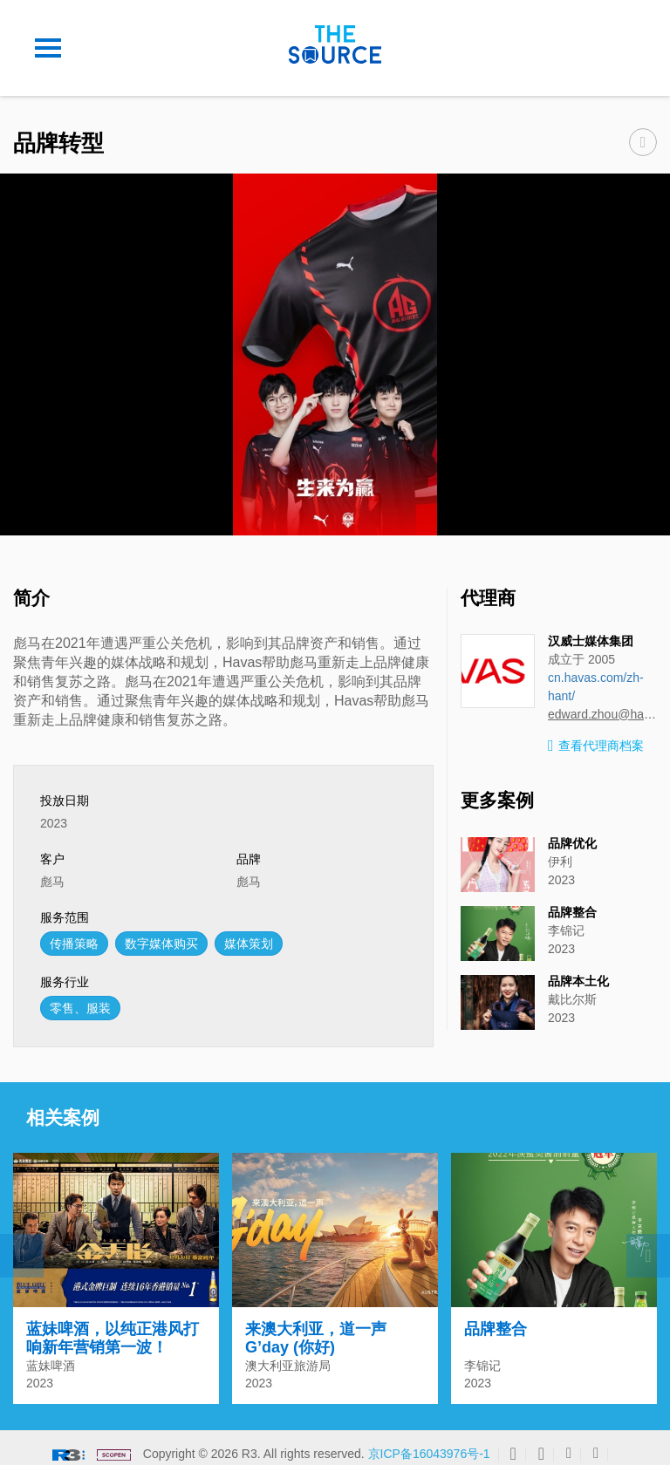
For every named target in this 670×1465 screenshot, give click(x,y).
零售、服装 (80, 1008)
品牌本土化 (578, 981)
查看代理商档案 (596, 746)
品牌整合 (572, 912)
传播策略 (74, 944)
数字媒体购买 (161, 944)
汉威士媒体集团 (590, 641)
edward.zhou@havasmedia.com (602, 714)
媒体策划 (248, 944)
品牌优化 (572, 843)
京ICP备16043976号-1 (429, 1445)
